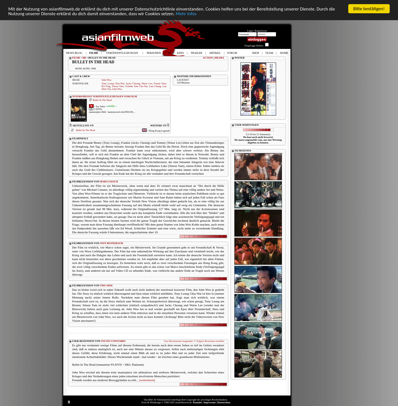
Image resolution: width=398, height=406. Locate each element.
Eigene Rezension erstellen (210, 341)
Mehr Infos (186, 14)
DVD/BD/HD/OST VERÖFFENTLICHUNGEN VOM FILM (104, 96)
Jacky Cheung (133, 83)
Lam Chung (155, 86)
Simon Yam (118, 86)
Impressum (210, 402)
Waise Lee (147, 83)
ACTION (208, 57)
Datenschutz (224, 402)
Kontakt (197, 402)
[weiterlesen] (147, 380)
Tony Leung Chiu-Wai (112, 83)
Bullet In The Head (102, 100)
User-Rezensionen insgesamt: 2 (179, 341)
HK (84, 57)
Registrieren (261, 30)
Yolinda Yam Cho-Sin (136, 86)
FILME (76, 57)
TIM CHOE (106, 285)
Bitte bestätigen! (369, 9)
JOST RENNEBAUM (111, 243)
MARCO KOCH (109, 181)
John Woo (106, 79)
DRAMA (219, 57)
